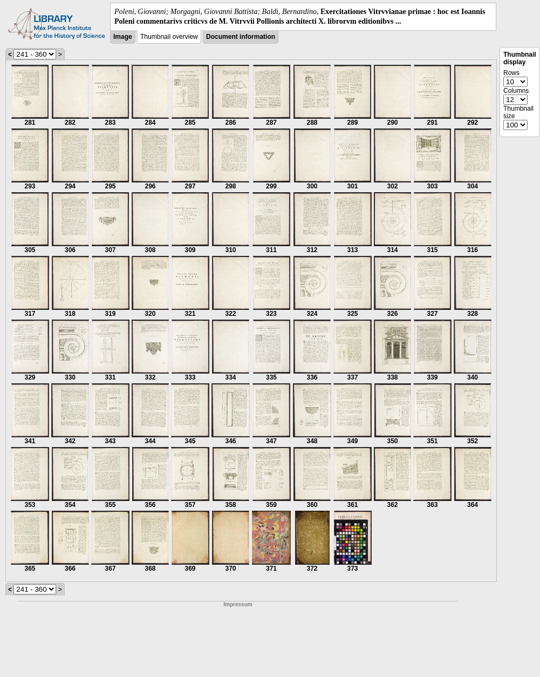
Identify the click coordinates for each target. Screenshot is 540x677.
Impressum (237, 604)
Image (122, 36)
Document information (240, 36)
